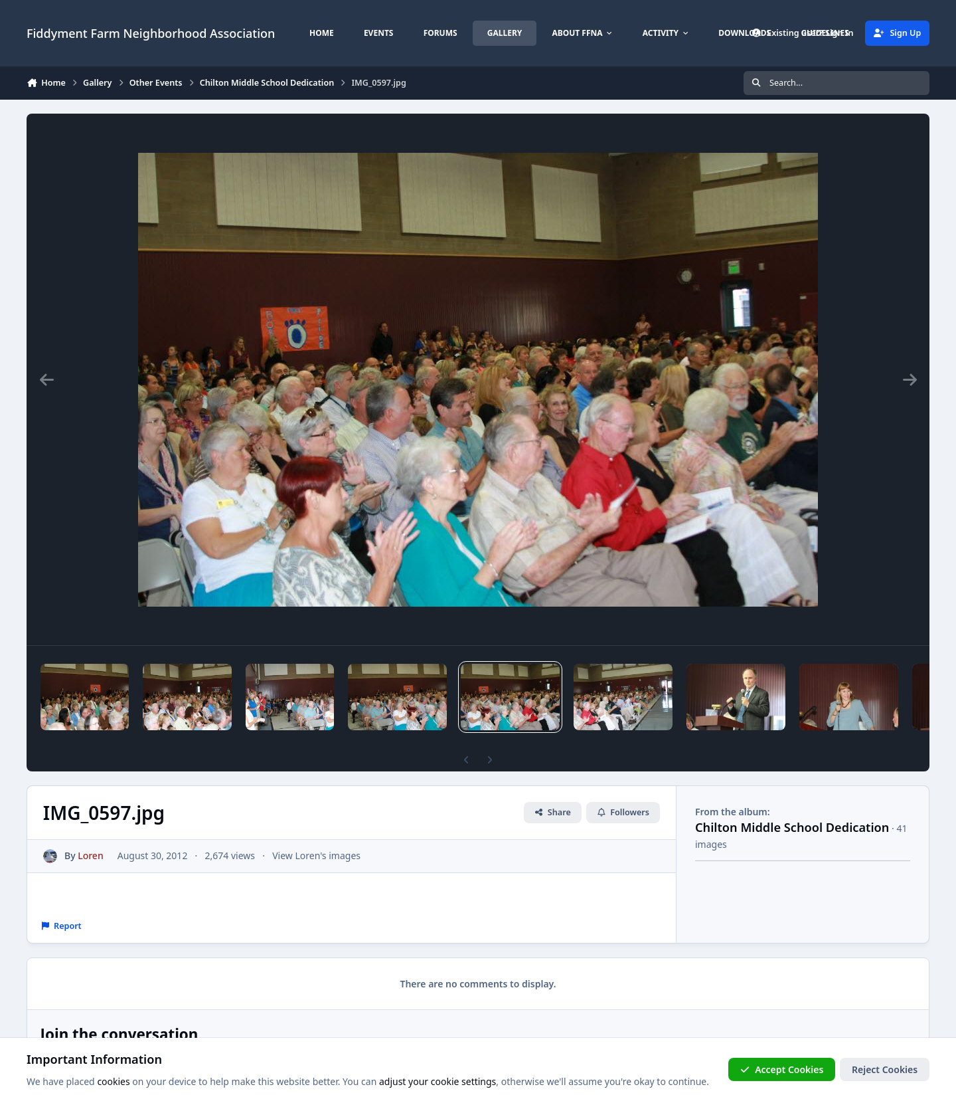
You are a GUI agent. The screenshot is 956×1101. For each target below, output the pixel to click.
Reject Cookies (884, 1069)
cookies (113, 1082)
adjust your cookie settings (437, 1082)
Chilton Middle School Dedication (792, 827)
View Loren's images (316, 855)
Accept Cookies (782, 1069)
